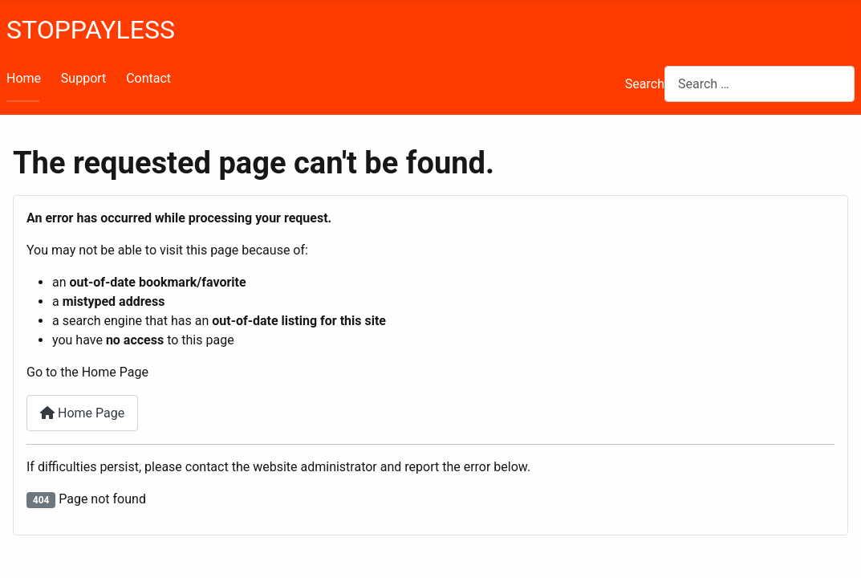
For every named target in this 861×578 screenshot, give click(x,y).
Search (644, 84)
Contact (148, 78)
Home (23, 78)
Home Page (82, 413)
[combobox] (759, 84)
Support (83, 78)
